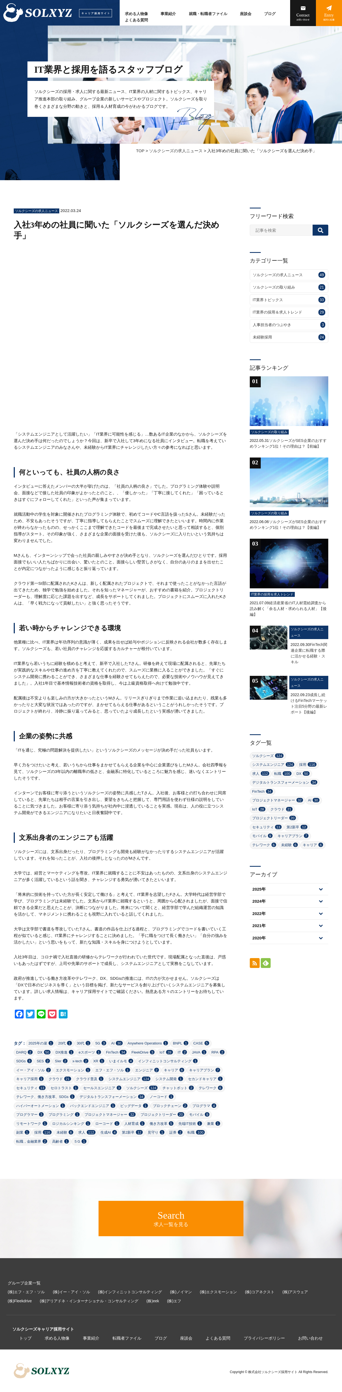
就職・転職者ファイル (208, 14)
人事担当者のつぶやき (289, 325)
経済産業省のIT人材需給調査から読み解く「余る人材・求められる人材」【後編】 (288, 609)
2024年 (259, 901)
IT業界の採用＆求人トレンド (289, 312)
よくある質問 (136, 20)
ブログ (270, 14)
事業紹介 (168, 14)
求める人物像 (136, 14)
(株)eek (153, 1301)
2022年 (259, 913)
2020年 (259, 938)
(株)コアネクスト (259, 1292)
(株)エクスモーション (218, 1292)
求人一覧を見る (171, 1218)
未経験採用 (289, 337)
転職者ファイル (127, 1338)
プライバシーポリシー (264, 1338)
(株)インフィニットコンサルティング (130, 1292)
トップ (25, 1338)
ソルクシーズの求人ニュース (176, 150)
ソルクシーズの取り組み (289, 287)
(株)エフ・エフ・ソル (26, 1292)
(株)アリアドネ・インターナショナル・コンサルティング (89, 1301)
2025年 (259, 889)
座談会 (245, 14)
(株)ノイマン (181, 1292)
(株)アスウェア (295, 1292)
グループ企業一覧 (24, 1283)
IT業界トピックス (289, 300)
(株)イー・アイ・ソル (71, 1292)
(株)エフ (174, 1301)
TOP (140, 150)
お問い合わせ (310, 1338)
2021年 (259, 925)
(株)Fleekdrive (20, 1301)
